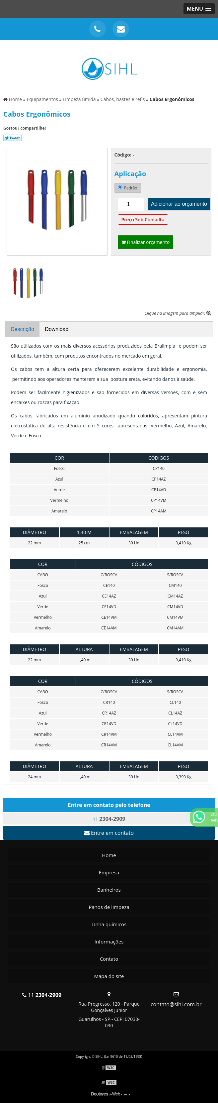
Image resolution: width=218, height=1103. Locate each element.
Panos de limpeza (109, 907)
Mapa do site (109, 976)
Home (109, 855)
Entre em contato (109, 832)
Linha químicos (109, 924)
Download (56, 329)
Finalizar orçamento (145, 242)
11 (109, 819)
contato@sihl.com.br (176, 1004)
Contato (109, 958)
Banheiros (109, 889)
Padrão (127, 188)
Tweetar (12, 138)
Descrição (22, 329)
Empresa (109, 872)
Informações (109, 941)
